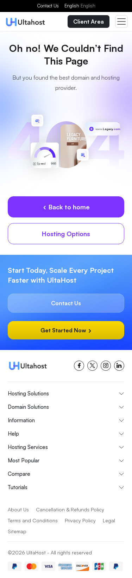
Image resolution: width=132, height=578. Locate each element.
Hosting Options (66, 234)
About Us (18, 509)
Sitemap (17, 531)
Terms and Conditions (33, 520)
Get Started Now (66, 330)
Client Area (88, 21)
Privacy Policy (80, 520)
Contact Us (48, 5)
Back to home (66, 207)
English (79, 5)
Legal (109, 520)
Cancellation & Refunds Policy (70, 509)
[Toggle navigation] (121, 21)
